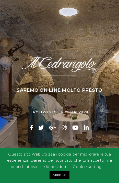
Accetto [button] (60, 175)
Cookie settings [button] (88, 166)
